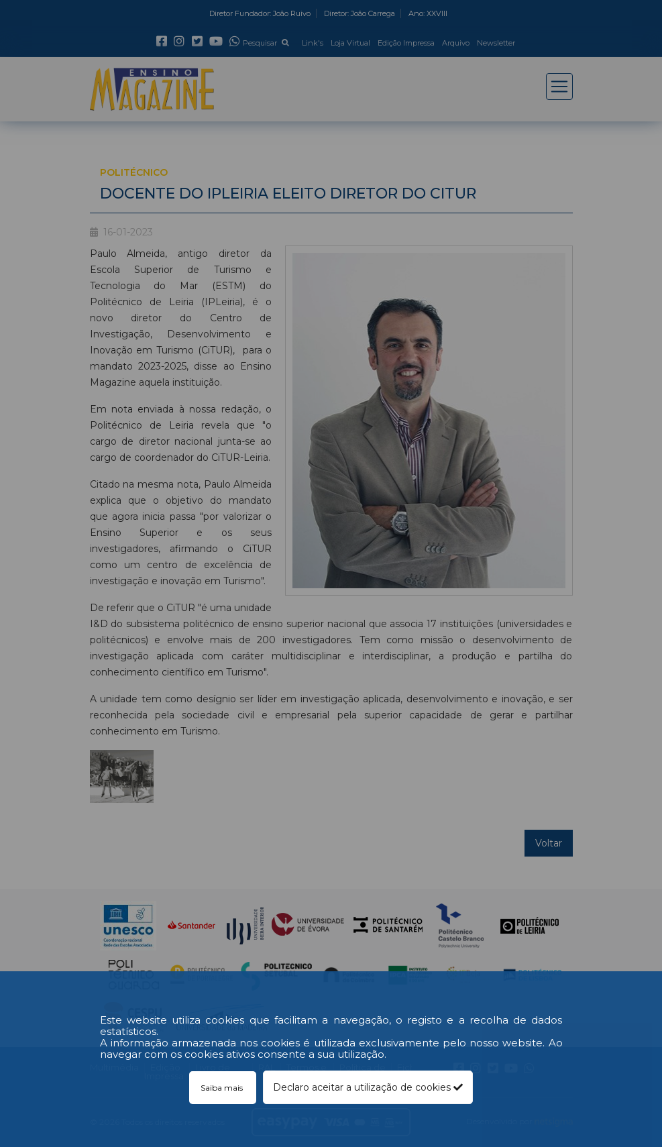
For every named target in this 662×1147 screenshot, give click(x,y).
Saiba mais (223, 1088)
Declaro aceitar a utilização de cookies (368, 1087)
